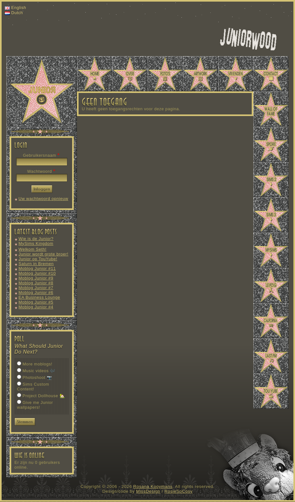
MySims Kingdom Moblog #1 (36, 246)
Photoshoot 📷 (37, 377)
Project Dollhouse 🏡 (43, 395)
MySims (271, 250)
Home (94, 73)
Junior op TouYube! (38, 258)
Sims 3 (271, 214)
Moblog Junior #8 (36, 282)
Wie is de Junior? (36, 238)
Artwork (200, 73)
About (130, 73)
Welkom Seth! (32, 249)
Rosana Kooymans (153, 486)
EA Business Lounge (39, 297)
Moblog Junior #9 (36, 278)
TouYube (271, 391)
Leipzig (271, 285)
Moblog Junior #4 (36, 307)
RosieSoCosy (178, 491)
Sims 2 (271, 179)
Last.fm (271, 355)
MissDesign (148, 491)
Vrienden (235, 73)
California (271, 320)
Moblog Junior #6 (36, 292)
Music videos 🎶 (38, 370)
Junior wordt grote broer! (43, 254)
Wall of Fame (271, 109)
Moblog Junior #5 (36, 302)
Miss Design (248, 39)
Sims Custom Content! (33, 386)
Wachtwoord (39, 171)
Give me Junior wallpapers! (35, 405)
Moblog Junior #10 (37, 273)
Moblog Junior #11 (37, 268)
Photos (165, 73)
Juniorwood (41, 91)
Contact (271, 73)
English (18, 7)
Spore (271, 144)
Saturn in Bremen (36, 263)
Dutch (17, 12)
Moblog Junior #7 (36, 287)
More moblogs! (37, 364)
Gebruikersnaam (39, 155)
